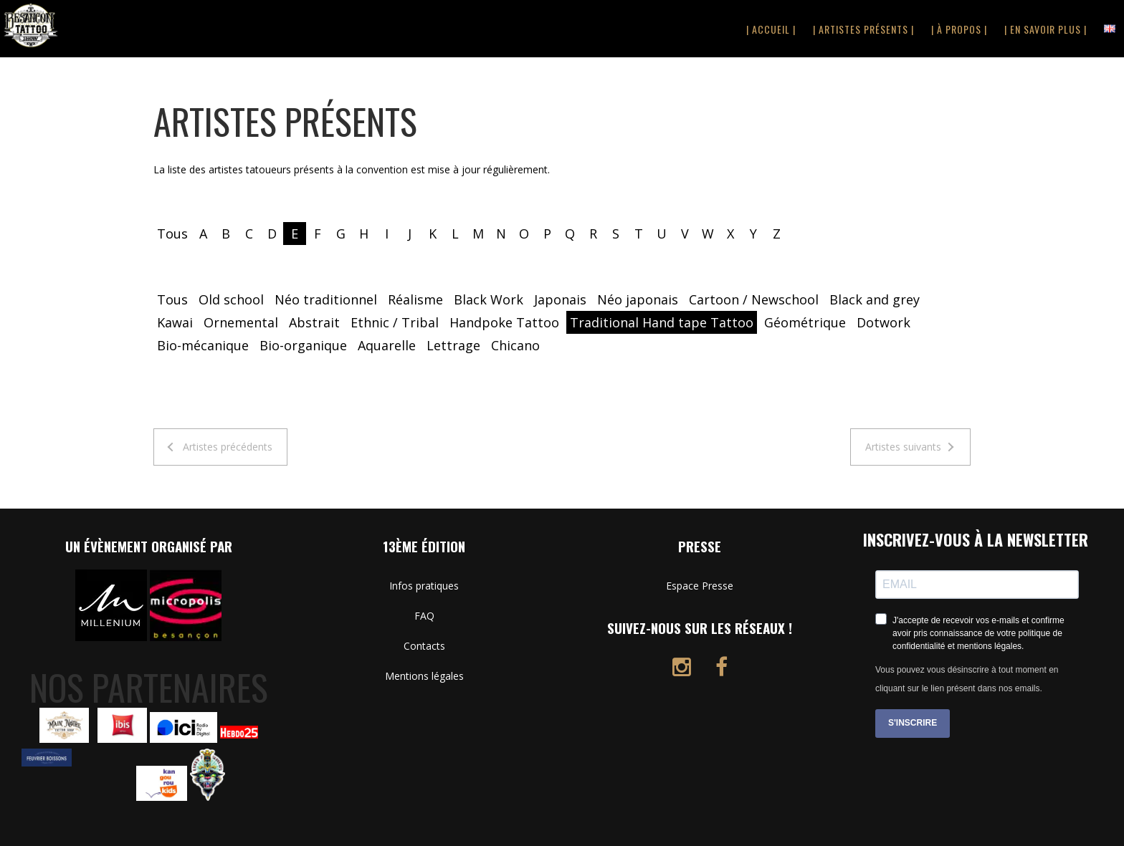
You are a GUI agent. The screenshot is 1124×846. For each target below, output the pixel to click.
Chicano (515, 345)
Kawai (175, 322)
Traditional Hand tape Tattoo (661, 322)
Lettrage (453, 345)
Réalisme (415, 299)
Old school (231, 299)
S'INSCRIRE (912, 723)
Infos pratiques (424, 585)
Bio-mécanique (203, 345)
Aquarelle (387, 345)
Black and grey (874, 299)
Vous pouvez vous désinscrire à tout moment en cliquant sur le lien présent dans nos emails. (966, 679)
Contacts (424, 646)
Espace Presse (699, 585)
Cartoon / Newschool (754, 299)
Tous (172, 233)
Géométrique (805, 322)
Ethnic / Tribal (395, 322)
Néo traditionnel (326, 299)
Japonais (560, 299)
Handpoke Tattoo (504, 322)
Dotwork (883, 322)
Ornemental (241, 322)
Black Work (488, 299)
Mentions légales (424, 676)
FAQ (424, 616)
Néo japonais (637, 299)
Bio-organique (303, 345)
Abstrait (314, 322)
